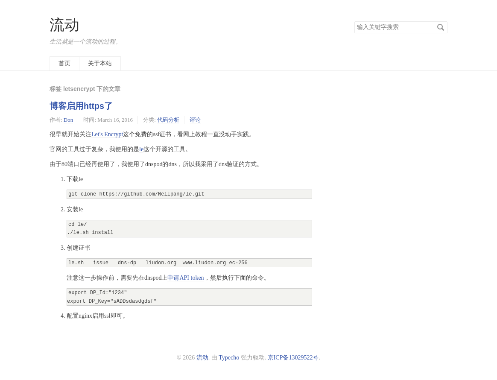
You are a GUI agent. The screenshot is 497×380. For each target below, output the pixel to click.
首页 (64, 63)
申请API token (185, 278)
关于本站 (100, 63)
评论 (195, 120)
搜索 (441, 27)
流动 (64, 25)
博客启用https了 (81, 106)
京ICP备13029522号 (293, 357)
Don (68, 120)
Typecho (229, 357)
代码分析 (168, 120)
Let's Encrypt (107, 134)
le (141, 149)
